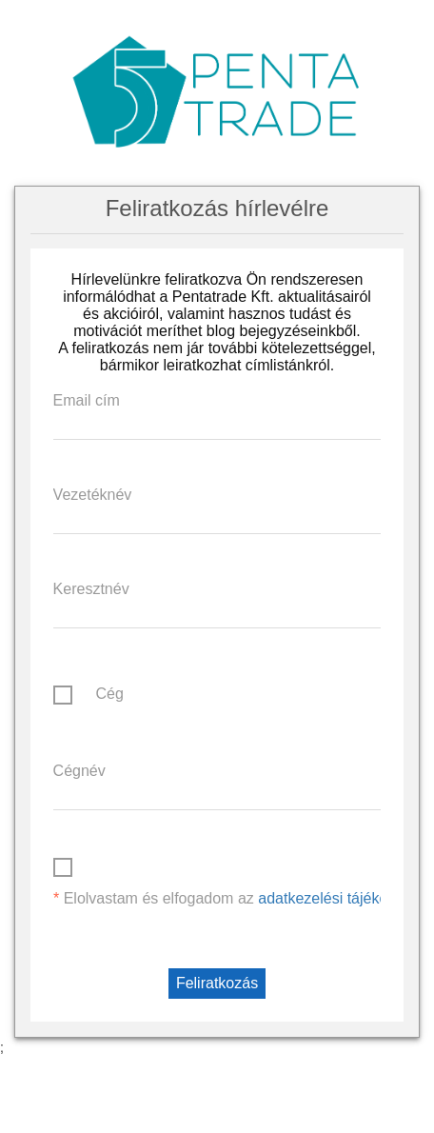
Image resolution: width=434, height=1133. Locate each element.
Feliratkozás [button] (217, 983)
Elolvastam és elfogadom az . (241, 898)
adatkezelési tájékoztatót (341, 898)
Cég (109, 694)
